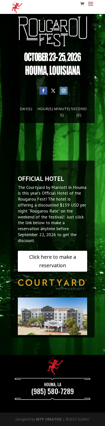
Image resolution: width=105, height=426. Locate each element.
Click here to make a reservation (52, 261)
